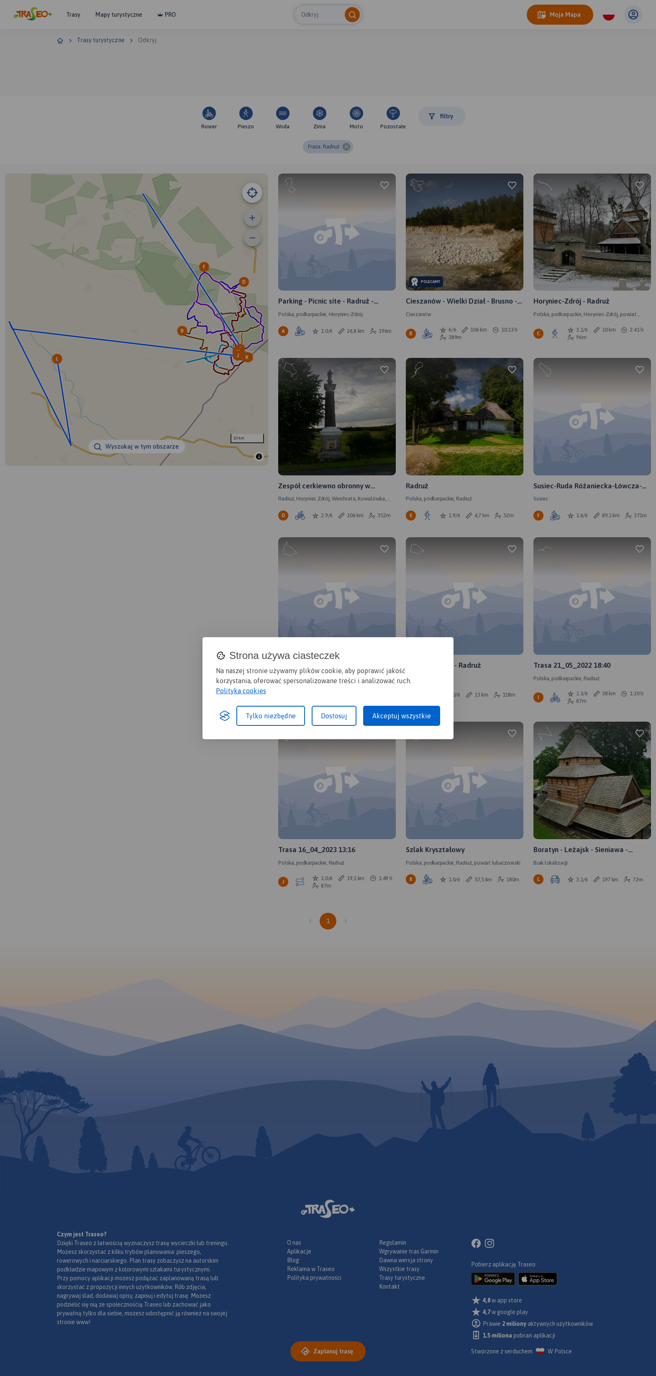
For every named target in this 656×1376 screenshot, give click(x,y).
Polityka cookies (241, 690)
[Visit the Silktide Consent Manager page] (225, 716)
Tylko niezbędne (271, 716)
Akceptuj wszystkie (401, 716)
